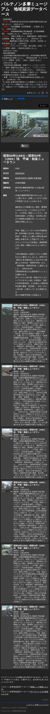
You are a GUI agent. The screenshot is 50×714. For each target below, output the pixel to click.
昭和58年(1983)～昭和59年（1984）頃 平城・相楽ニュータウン (29, 306)
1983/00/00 (20, 173)
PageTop (45, 699)
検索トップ (7, 99)
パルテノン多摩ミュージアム (37, 705)
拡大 (25, 146)
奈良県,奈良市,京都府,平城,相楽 (28, 178)
